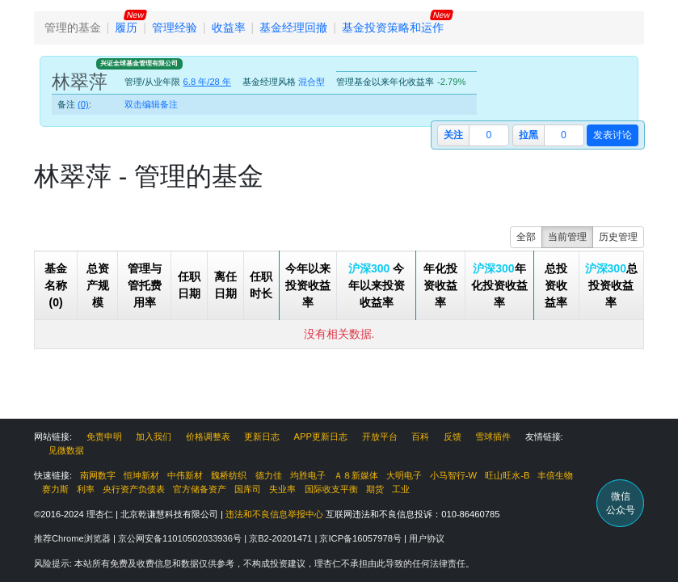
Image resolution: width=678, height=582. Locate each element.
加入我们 (153, 436)
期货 (375, 489)
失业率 (282, 489)
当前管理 (567, 236)
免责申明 (104, 436)
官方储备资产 (199, 489)
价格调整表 (208, 436)
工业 (401, 489)
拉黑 (528, 135)
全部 (526, 236)
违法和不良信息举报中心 (274, 514)
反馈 (452, 436)
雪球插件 (493, 436)
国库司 (247, 489)
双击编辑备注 (151, 104)
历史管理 (618, 236)
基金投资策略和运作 (393, 27)
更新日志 (262, 436)
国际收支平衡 (331, 489)
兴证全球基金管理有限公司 (139, 63)
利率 (86, 489)
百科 (420, 436)
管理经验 (174, 27)
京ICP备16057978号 (361, 538)
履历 (126, 27)
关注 (453, 135)
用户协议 (426, 538)
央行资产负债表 (134, 489)
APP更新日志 (320, 436)
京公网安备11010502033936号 (181, 538)
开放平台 (380, 436)
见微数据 (66, 450)
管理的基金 (72, 27)
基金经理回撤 (293, 27)
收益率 (229, 27)
